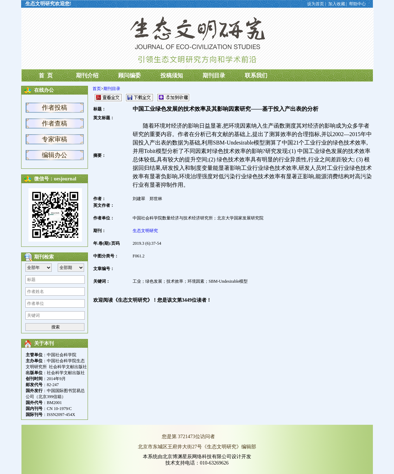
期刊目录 (214, 75)
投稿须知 (171, 75)
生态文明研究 (145, 230)
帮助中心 (357, 3)
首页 (97, 88)
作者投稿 (54, 107)
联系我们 (256, 75)
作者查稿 (54, 123)
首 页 (45, 75)
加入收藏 (336, 3)
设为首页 (315, 3)
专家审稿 (54, 139)
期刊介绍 (87, 75)
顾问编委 (129, 75)
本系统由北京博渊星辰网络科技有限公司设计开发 (197, 456)
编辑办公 (54, 155)
